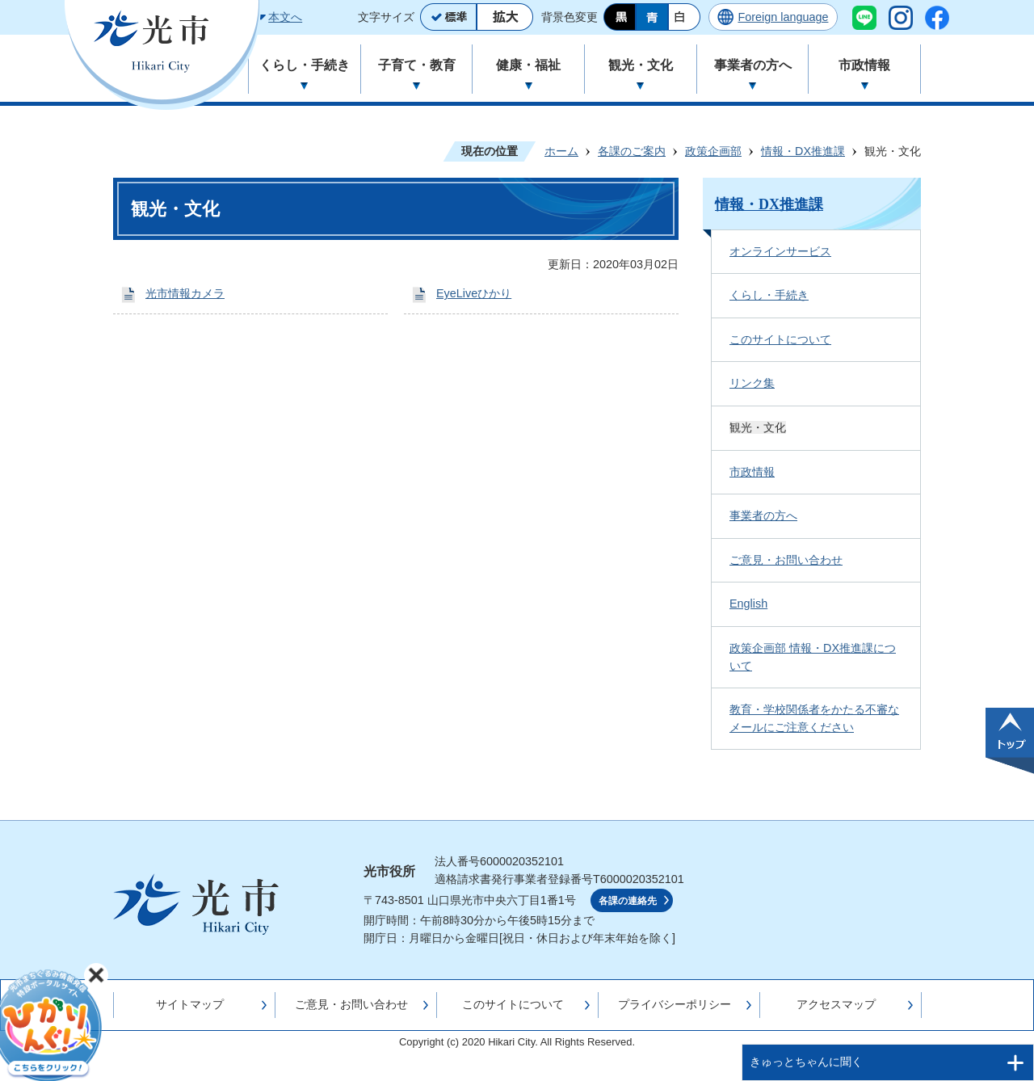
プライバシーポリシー (674, 1004)
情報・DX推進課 (803, 151)
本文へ (285, 17)
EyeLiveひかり (473, 293)
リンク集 (752, 382)
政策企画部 (713, 151)
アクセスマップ (836, 1004)
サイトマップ (190, 1004)
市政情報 (752, 471)
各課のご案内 (632, 151)
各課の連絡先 (628, 901)
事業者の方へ (763, 515)
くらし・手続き (769, 294)
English (748, 603)
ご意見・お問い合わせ (786, 559)
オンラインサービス (780, 251)
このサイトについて (780, 339)
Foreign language (783, 17)
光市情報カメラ (185, 293)
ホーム (561, 151)
